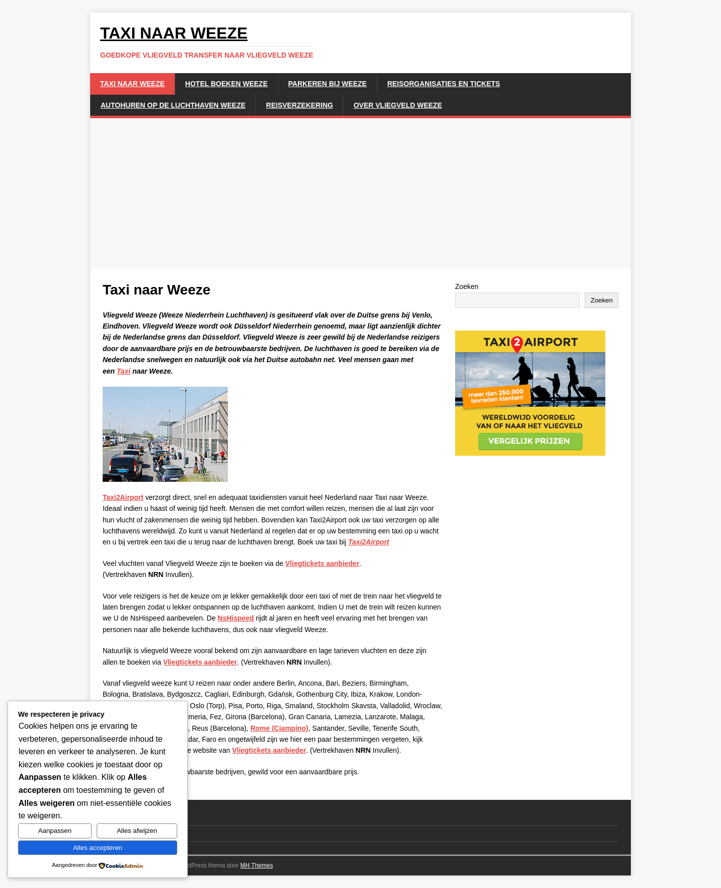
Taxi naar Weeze (132, 84)
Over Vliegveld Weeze (397, 105)
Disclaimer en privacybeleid (143, 833)
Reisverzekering (299, 105)
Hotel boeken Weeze (226, 84)
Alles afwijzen (137, 830)
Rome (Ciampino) (279, 728)
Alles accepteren (98, 847)
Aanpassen (55, 830)
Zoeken (467, 286)
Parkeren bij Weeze (327, 84)
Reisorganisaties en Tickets (443, 84)
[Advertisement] (360, 193)
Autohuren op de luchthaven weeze (173, 105)
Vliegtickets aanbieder (322, 563)
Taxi (124, 371)
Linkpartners (121, 817)
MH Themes (256, 865)
